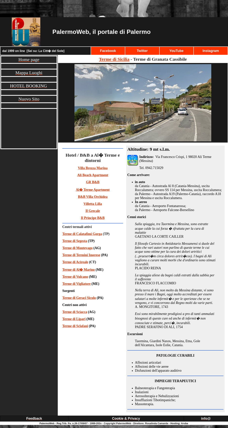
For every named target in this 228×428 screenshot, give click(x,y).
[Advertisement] (114, 8)
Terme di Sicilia (114, 59)
